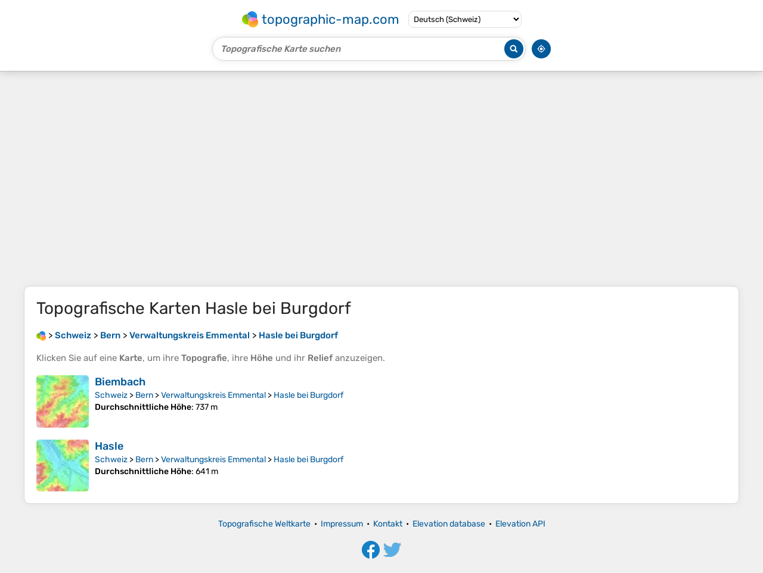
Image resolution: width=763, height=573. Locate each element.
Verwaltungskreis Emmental (213, 395)
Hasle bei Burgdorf (308, 395)
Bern (144, 395)
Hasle (109, 446)
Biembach (120, 381)
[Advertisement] (381, 178)
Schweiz (111, 395)
